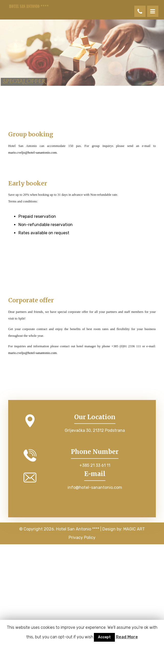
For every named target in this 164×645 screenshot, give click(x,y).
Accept (104, 637)
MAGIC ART (134, 529)
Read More (127, 636)
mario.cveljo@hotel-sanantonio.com (32, 152)
